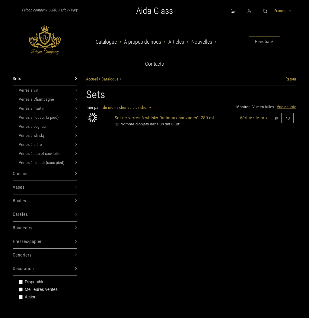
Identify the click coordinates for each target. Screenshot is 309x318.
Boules (45, 200)
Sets (45, 78)
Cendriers (45, 255)
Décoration (45, 268)
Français (282, 10)
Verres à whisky (48, 135)
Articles (176, 42)
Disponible (31, 281)
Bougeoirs (45, 228)
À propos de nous (142, 42)
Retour (290, 79)
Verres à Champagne (48, 99)
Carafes (45, 214)
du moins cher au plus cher (127, 107)
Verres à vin (48, 90)
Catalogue (106, 42)
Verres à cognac (48, 126)
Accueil (92, 79)
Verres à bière (48, 144)
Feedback (264, 41)
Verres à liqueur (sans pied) (48, 162)
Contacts (154, 64)
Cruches (45, 173)
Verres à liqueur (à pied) (48, 117)
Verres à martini (48, 108)
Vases (45, 187)
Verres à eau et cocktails (48, 153)
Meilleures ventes (38, 289)
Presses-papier (45, 241)
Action (28, 296)
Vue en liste (286, 106)
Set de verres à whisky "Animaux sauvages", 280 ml (164, 118)
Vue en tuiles (263, 106)
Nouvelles (201, 42)
